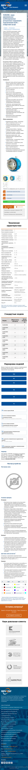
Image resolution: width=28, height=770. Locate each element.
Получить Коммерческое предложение (13, 214)
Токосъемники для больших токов (9, 713)
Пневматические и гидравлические (12, 29)
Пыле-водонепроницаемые (7, 719)
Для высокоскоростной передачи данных (10, 732)
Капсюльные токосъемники (7, 726)
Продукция (12, 27)
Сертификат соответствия (10, 212)
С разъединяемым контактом (7, 717)
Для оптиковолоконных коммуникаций (10, 709)
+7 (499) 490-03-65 (12, 746)
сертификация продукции (10, 0)
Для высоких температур (7, 740)
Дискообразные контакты (7, 728)
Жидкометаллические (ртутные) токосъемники (11, 730)
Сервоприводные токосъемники (8, 724)
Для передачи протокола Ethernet (9, 711)
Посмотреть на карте (6, 757)
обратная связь (20, 0)
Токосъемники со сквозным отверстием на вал (11, 707)
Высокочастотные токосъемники (8, 738)
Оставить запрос (14, 615)
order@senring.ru (12, 751)
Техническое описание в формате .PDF (13, 210)
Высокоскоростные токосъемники (8, 722)
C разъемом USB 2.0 (5, 715)
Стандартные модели (14, 201)
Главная (5, 27)
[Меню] (26, 5)
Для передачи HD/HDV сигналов (8, 734)
